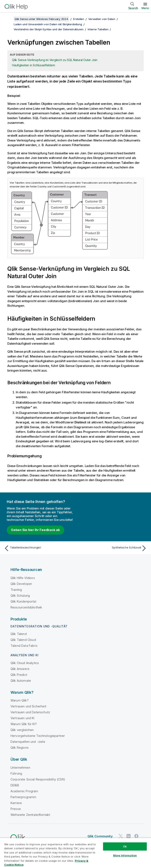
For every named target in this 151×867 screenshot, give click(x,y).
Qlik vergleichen (22, 730)
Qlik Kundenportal (23, 601)
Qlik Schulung (20, 595)
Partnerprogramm (23, 797)
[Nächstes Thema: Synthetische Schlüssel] (112, 548)
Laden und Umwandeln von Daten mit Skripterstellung (48, 24)
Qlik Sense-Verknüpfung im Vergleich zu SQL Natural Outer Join (54, 60)
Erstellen (78, 19)
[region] (75, 852)
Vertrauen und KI (22, 718)
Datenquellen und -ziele (28, 741)
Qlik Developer (21, 584)
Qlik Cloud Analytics (25, 663)
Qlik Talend (19, 634)
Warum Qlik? (20, 700)
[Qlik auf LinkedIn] (128, 836)
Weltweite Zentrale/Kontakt (30, 814)
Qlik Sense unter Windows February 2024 (41, 19)
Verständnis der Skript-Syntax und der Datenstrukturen (48, 29)
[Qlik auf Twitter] (121, 836)
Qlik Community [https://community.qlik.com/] (100, 836)
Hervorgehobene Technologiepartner (38, 736)
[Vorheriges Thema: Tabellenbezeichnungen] (38, 548)
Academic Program (24, 791)
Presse (16, 809)
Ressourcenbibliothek (26, 607)
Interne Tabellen (98, 29)
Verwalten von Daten (101, 19)
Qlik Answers (20, 669)
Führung (16, 773)
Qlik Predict (19, 674)
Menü (145, 8)
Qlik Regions (20, 747)
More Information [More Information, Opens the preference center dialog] (125, 855)
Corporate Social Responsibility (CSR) (38, 779)
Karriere (16, 803)
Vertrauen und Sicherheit (28, 706)
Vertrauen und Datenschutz (30, 712)
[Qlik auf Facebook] (136, 836)
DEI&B (15, 785)
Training (16, 589)
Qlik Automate (21, 680)
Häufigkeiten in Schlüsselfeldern (33, 65)
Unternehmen (20, 767)
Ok (125, 846)
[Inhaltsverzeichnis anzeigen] (8, 19)
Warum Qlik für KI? (24, 724)
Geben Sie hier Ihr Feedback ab (35, 530)
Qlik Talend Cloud (23, 640)
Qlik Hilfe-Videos (23, 578)
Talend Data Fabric (24, 645)
